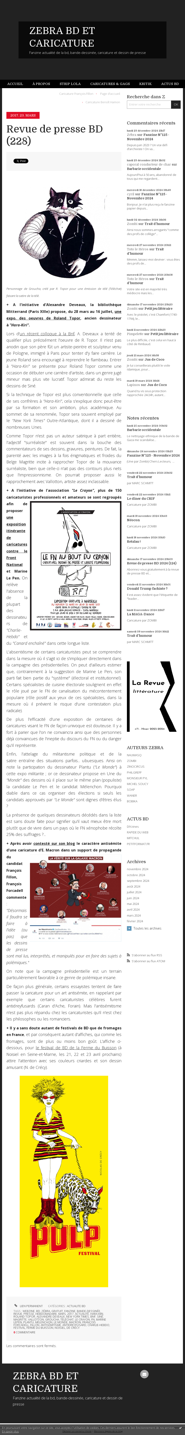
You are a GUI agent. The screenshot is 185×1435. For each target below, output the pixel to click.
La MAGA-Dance (140, 614)
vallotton (36, 1319)
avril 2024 (133, 910)
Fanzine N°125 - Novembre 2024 (153, 455)
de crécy (73, 1328)
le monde (61, 1322)
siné (100, 1317)
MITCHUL (133, 838)
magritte (20, 1319)
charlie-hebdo (98, 1325)
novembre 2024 (137, 869)
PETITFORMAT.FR (138, 844)
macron (75, 1322)
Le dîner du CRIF (141, 498)
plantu (28, 1322)
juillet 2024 (134, 892)
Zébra (131, 135)
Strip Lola (70, 84)
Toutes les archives (147, 928)
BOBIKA (132, 801)
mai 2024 (133, 904)
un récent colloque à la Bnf (47, 333)
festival (19, 1328)
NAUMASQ (134, 755)
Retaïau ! (134, 541)
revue (17, 1314)
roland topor (24, 1317)
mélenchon (43, 1322)
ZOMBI (131, 761)
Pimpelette (135, 334)
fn (93, 1319)
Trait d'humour (157, 224)
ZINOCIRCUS (136, 766)
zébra (45, 1311)
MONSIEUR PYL (137, 778)
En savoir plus (10, 1431)
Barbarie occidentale (144, 169)
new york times (77, 1317)
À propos (41, 84)
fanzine (69, 1311)
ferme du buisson (40, 1328)
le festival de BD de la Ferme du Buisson (76, 1047)
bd (38, 1311)
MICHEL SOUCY (137, 784)
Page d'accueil (110, 93)
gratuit (57, 1311)
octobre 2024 (136, 875)
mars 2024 (134, 915)
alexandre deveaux (51, 1317)
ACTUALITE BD (76, 1306)
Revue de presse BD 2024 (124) (151, 563)
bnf (93, 1317)
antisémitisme (51, 1325)
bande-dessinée (88, 1311)
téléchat (67, 1319)
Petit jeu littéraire (158, 308)
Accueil (15, 84)
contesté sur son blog (54, 843)
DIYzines (133, 827)
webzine (29, 1311)
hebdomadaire (46, 1314)
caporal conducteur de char (149, 164)
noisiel (60, 1328)
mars (62, 1314)
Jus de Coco (154, 359)
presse (29, 1314)
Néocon (133, 520)
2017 (70, 1314)
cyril (130, 194)
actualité (82, 1314)
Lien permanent (28, 1306)
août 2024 (133, 886)
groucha (52, 1319)
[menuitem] (17, 84)
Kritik (145, 84)
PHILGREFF (134, 772)
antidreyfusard (74, 1325)
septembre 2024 (138, 881)
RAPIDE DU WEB (137, 832)
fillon (34, 1325)
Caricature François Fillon (76, 93)
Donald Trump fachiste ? (147, 588)
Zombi (132, 224)
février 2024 (135, 921)
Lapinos (133, 385)
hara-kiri (96, 1314)
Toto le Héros (137, 249)
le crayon (82, 1319)
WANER (132, 795)
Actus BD (170, 84)
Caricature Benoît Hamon (103, 102)
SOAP (131, 790)
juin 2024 (133, 898)
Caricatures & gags (110, 84)
